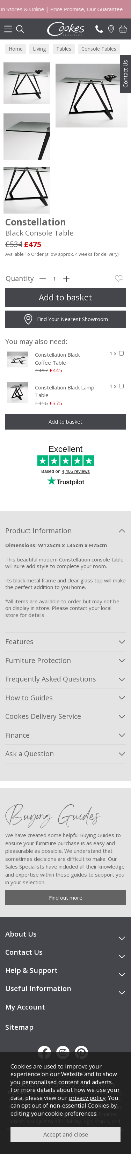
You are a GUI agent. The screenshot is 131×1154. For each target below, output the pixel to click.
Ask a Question (29, 753)
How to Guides (29, 697)
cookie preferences (70, 1113)
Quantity (20, 278)
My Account (25, 1007)
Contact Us (125, 74)
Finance (17, 735)
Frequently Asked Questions (50, 679)
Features (19, 641)
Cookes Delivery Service (43, 716)
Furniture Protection (38, 660)
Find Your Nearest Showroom (65, 319)
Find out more (65, 897)
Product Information (38, 530)
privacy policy (87, 1098)
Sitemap (19, 1027)
